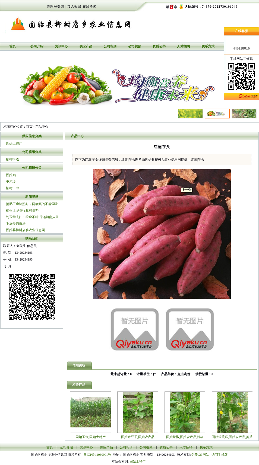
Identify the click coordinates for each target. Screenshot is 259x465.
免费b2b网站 (200, 455)
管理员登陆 (55, 6)
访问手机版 (219, 455)
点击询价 (183, 374)
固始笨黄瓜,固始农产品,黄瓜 (232, 437)
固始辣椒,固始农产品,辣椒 (185, 437)
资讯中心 (61, 46)
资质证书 (159, 46)
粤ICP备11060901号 (98, 455)
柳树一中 (12, 188)
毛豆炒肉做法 (16, 223)
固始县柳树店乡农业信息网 (25, 230)
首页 (12, 46)
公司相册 (110, 46)
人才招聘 (183, 46)
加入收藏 (74, 6)
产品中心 (41, 127)
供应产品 (85, 46)
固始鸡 (11, 175)
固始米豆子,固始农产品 (137, 437)
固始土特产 (14, 143)
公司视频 (134, 46)
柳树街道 (12, 159)
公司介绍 (36, 46)
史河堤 (11, 181)
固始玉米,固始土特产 (90, 437)
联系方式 (207, 46)
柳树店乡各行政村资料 (22, 210)
